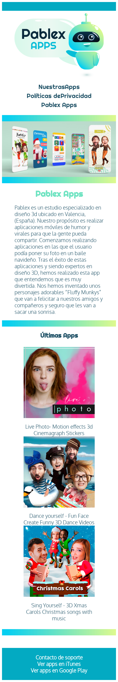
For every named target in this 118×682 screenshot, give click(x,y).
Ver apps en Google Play (59, 670)
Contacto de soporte (59, 657)
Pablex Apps (59, 105)
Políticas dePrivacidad (59, 96)
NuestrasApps (59, 87)
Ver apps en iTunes (59, 664)
